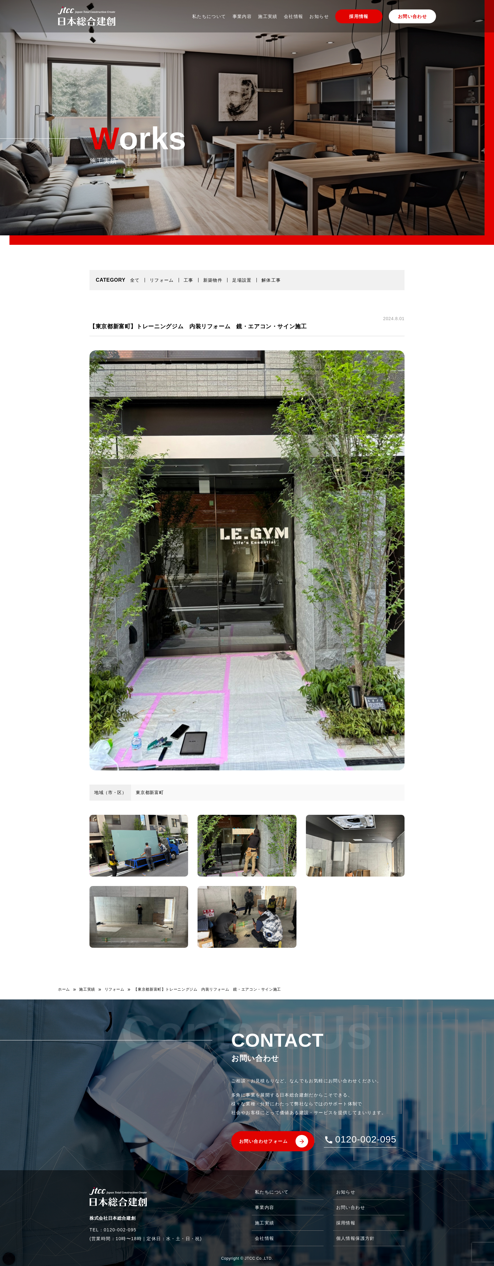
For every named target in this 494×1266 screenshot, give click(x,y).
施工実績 (268, 16)
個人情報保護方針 (355, 1238)
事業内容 (242, 16)
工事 (188, 280)
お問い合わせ (412, 16)
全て (135, 280)
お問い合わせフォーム (263, 1141)
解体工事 (271, 280)
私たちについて (209, 16)
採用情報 (359, 16)
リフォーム (162, 280)
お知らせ (319, 16)
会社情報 (293, 16)
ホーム (64, 989)
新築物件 (213, 280)
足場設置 (242, 280)
